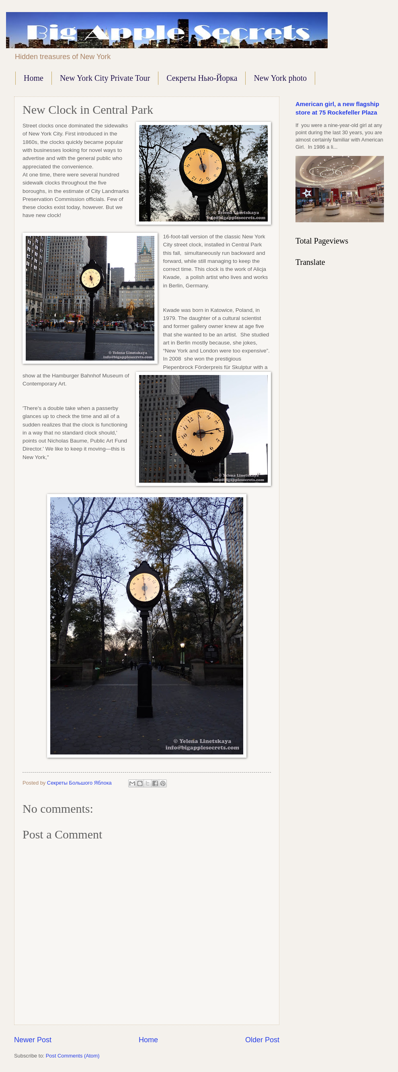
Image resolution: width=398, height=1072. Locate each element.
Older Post (262, 1040)
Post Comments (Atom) (73, 1056)
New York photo (280, 78)
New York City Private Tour (105, 78)
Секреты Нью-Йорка (201, 78)
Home (33, 78)
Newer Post (32, 1040)
